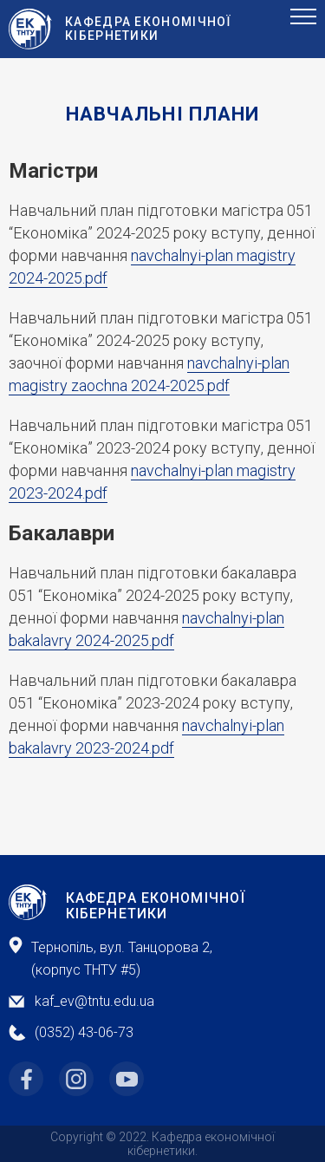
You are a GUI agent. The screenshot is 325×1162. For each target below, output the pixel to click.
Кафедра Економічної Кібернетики (155, 906)
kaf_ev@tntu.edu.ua (94, 1001)
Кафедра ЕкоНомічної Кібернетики (148, 28)
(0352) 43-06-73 (84, 1032)
